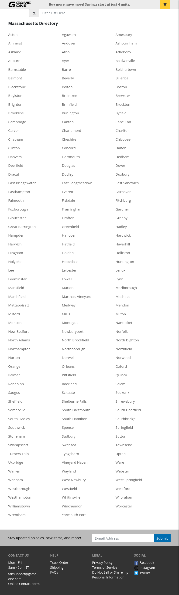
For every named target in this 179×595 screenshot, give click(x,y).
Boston (121, 87)
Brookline (16, 113)
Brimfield (69, 104)
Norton (14, 357)
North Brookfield (75, 340)
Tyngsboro (70, 453)
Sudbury (69, 436)
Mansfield (16, 287)
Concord (69, 148)
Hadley (121, 226)
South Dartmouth (76, 410)
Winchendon (72, 506)
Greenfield (70, 226)
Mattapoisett (18, 305)
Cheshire (69, 139)
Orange (14, 366)
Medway (69, 305)
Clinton (14, 148)
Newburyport (72, 331)
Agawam (69, 34)
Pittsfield (69, 375)
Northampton (19, 349)
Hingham (15, 252)
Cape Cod (123, 121)
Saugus (14, 392)
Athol (66, 52)
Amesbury (124, 34)
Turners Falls (18, 453)
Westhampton (19, 497)
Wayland (69, 471)
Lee (11, 270)
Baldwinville (125, 60)
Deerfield (15, 165)
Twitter (142, 573)
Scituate (68, 392)
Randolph (16, 383)
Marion (67, 287)
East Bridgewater (22, 182)
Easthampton (19, 191)
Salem (121, 383)
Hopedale (69, 261)
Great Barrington (22, 226)
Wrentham (16, 514)
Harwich (14, 244)
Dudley (67, 174)
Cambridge (17, 121)
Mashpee (123, 296)
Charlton (123, 130)
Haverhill (123, 244)
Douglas (68, 165)
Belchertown (126, 69)
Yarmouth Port (74, 514)
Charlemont (71, 130)
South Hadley (19, 418)
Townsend (124, 444)
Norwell (68, 357)
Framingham (72, 209)
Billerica (122, 78)
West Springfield (129, 479)
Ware (120, 462)
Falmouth (16, 200)
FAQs (54, 572)
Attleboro (123, 52)
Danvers (15, 156)
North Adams (19, 340)
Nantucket (124, 322)
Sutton (121, 436)
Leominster (17, 279)
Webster (122, 471)
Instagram (144, 567)
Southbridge (126, 418)
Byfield (121, 113)
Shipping (56, 567)
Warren (14, 471)
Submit (162, 538)
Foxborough (18, 209)
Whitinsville (71, 497)
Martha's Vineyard (76, 296)
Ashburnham (126, 43)
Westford (123, 488)
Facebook (144, 562)
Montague (70, 322)
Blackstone (17, 87)
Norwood (123, 357)
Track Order (59, 562)
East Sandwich (127, 182)
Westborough (19, 488)
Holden (68, 252)
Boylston (15, 95)
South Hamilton (74, 418)
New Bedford (19, 331)
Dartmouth (71, 156)
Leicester (69, 270)
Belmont (15, 78)
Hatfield (68, 244)
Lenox (120, 270)
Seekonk (122, 392)
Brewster (123, 95)
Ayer (65, 60)
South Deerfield (128, 410)
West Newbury (74, 479)
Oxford (121, 366)
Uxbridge (15, 462)
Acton (12, 34)
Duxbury (123, 174)
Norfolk (122, 331)
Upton (121, 453)
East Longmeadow (77, 182)
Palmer (14, 375)
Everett (67, 191)
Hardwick (123, 235)
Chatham (15, 139)
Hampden (16, 235)
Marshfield (17, 296)
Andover (69, 43)
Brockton (123, 104)
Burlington (70, 113)
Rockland (69, 383)
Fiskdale (68, 200)
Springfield (124, 427)
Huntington (125, 261)
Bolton (67, 87)
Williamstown (19, 506)
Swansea (69, 444)
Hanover (69, 235)
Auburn (14, 60)
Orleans (68, 366)
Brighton (15, 104)
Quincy (121, 375)
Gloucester (17, 217)
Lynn (120, 279)
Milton (121, 314)
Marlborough (126, 287)
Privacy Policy (102, 562)
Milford (14, 314)
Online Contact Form (24, 583)
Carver (13, 130)
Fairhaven (124, 191)
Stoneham (16, 436)
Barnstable (17, 69)
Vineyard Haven (74, 462)
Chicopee (123, 139)
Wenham (15, 479)
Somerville (16, 410)
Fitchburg (123, 200)
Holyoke (14, 261)
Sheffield (15, 401)
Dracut (13, 174)
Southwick (16, 427)
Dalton (121, 148)
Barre (66, 69)
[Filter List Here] (94, 13)
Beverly (68, 78)
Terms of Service (104, 567)
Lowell (67, 279)
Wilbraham (125, 497)
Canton (68, 121)
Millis (66, 314)
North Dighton (127, 340)
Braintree (69, 95)
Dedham (123, 156)
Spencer (68, 427)
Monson (14, 322)
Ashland (14, 52)
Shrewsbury (125, 401)
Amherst (15, 43)
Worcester (124, 506)
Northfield (124, 349)
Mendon (122, 305)
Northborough (73, 349)
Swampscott (18, 444)
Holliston (123, 252)
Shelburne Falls (74, 401)
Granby (121, 217)
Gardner (122, 209)
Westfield (69, 488)
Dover (120, 165)
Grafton (68, 217)
